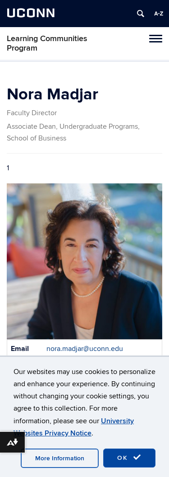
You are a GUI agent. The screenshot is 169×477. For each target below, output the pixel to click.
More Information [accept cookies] (59, 458)
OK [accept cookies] (129, 458)
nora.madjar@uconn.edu (84, 348)
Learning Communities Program (47, 43)
